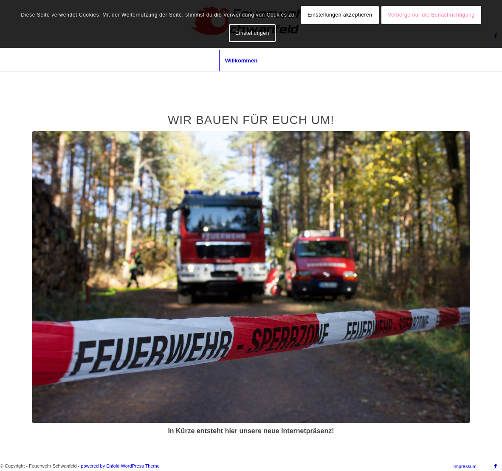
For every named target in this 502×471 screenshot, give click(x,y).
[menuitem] (241, 60)
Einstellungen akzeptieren (339, 15)
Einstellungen (252, 33)
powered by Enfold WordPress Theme (120, 465)
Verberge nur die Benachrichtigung (431, 15)
